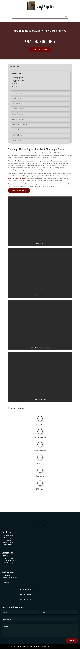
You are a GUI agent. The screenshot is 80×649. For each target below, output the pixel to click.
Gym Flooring (7, 545)
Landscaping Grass (18, 78)
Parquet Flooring (8, 535)
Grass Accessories (18, 87)
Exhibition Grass (17, 84)
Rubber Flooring (8, 542)
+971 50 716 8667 (40, 41)
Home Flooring (8, 563)
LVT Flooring (7, 538)
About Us (6, 582)
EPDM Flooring (8, 556)
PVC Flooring (7, 540)
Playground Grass (18, 81)
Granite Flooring (8, 560)
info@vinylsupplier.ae (27, 589)
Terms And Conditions (10, 577)
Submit (72, 640)
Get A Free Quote (40, 50)
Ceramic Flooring (8, 558)
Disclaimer (6, 580)
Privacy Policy (7, 575)
